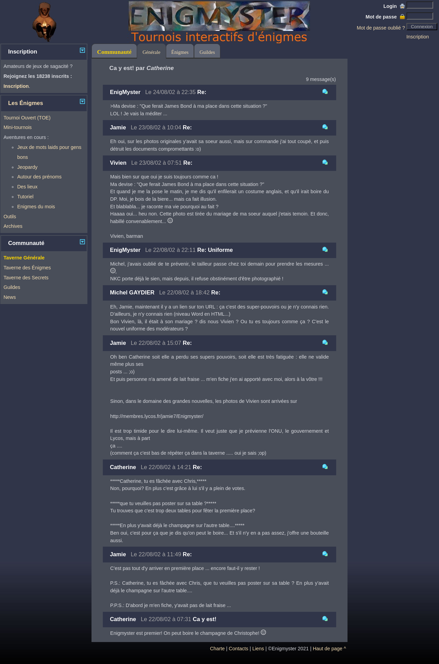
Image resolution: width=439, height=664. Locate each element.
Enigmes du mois (36, 206)
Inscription (417, 36)
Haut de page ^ (329, 648)
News (9, 297)
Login (394, 6)
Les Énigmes (25, 103)
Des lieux (27, 186)
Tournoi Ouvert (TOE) (26, 117)
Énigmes (179, 52)
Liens (258, 648)
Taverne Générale (24, 257)
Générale (151, 52)
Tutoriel (25, 196)
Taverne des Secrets (25, 277)
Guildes (11, 287)
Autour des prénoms (39, 176)
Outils (9, 216)
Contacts (238, 648)
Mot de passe (385, 17)
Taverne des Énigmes (27, 267)
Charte (217, 648)
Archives (12, 226)
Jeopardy (27, 167)
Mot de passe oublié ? (381, 28)
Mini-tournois (17, 127)
